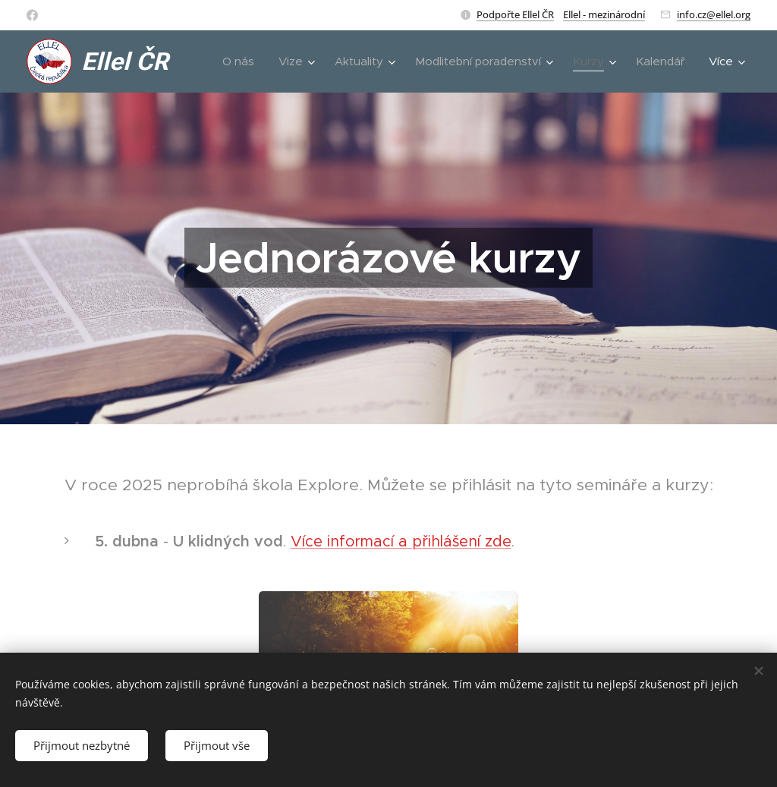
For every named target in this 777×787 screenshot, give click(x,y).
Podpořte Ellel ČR (515, 14)
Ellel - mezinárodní (604, 14)
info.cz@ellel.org (713, 14)
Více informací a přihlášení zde (401, 541)
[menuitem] (242, 61)
